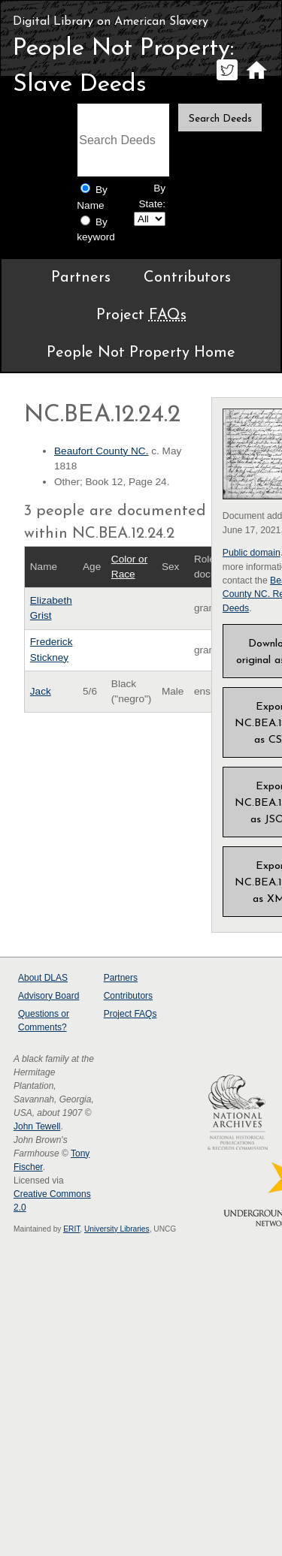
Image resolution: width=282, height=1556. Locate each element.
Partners (81, 277)
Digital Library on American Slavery (110, 22)
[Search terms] (123, 140)
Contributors (187, 277)
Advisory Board (48, 996)
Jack (40, 691)
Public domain (251, 552)
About (43, 978)
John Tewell (37, 1126)
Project (141, 315)
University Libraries (117, 1229)
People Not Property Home (141, 352)
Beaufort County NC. (101, 451)
